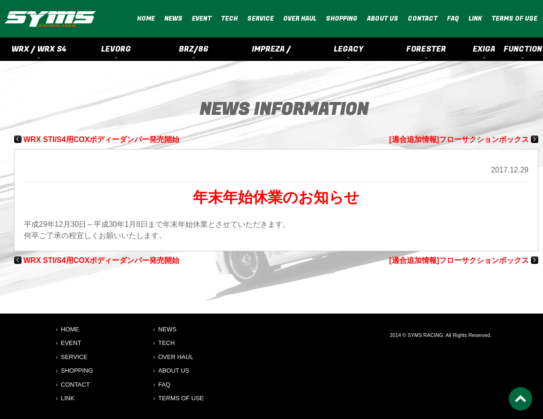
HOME (146, 18)
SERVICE (260, 18)
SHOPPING (342, 18)
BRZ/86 (194, 49)
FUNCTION (523, 49)
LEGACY (348, 49)
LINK (475, 18)
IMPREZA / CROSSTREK (271, 52)
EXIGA (484, 49)
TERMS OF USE (514, 18)
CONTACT (423, 18)
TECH (229, 18)
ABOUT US (382, 18)
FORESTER (426, 49)
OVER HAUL (299, 18)
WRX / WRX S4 (38, 49)
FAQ (453, 18)
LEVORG (116, 49)
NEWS (173, 18)
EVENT (202, 18)
